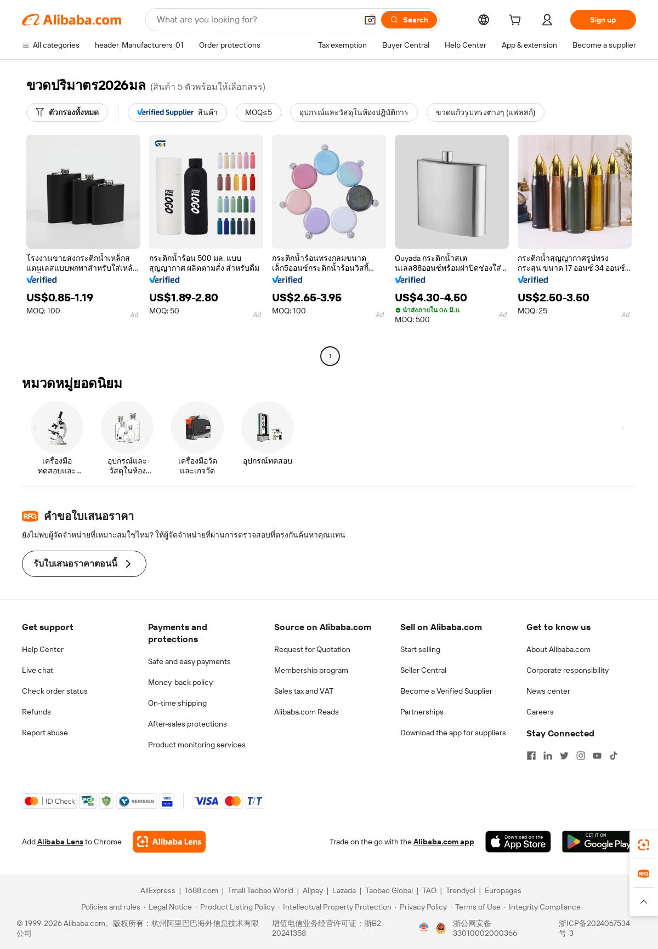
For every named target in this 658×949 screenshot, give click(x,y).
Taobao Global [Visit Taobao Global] (389, 890)
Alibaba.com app (443, 841)
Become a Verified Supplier (446, 691)
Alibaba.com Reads (306, 711)
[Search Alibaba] (256, 20)
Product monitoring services (197, 744)
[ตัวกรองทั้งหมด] (67, 112)
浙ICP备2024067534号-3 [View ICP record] (594, 928)
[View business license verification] (424, 928)
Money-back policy (180, 682)
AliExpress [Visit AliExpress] (157, 890)
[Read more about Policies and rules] (109, 907)
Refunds (36, 711)
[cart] (517, 21)
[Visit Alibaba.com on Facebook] (531, 756)
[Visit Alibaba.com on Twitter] (564, 756)
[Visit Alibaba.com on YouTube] (597, 756)
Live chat (37, 670)
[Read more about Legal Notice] (168, 907)
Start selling (420, 649)
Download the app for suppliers (453, 732)
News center (548, 691)
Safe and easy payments (189, 661)
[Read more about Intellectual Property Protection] (335, 907)
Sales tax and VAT (303, 691)
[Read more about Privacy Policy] (421, 907)
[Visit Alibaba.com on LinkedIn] (548, 756)
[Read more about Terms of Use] (475, 907)
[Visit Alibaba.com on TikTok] (614, 756)
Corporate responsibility (567, 670)
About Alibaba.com (558, 649)
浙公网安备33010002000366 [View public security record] (485, 928)
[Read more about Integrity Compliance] (542, 907)
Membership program (311, 670)
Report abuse (45, 732)
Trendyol (460, 890)
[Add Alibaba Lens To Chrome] (169, 842)
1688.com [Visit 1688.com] (201, 890)
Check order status (55, 691)
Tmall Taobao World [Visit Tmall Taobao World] (260, 890)
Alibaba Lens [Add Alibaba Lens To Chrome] (60, 841)
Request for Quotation (312, 649)
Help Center (43, 649)
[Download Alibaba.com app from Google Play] (599, 842)
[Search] (409, 19)
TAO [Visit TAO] (429, 890)
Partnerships (422, 711)
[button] (370, 19)
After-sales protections (187, 723)
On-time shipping (177, 703)
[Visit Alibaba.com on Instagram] (581, 756)
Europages (503, 890)
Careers (540, 711)
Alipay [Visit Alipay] (313, 890)
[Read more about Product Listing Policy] (235, 907)
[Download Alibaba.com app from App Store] (518, 842)
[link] (643, 845)
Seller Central (423, 670)
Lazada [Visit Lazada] (344, 890)
